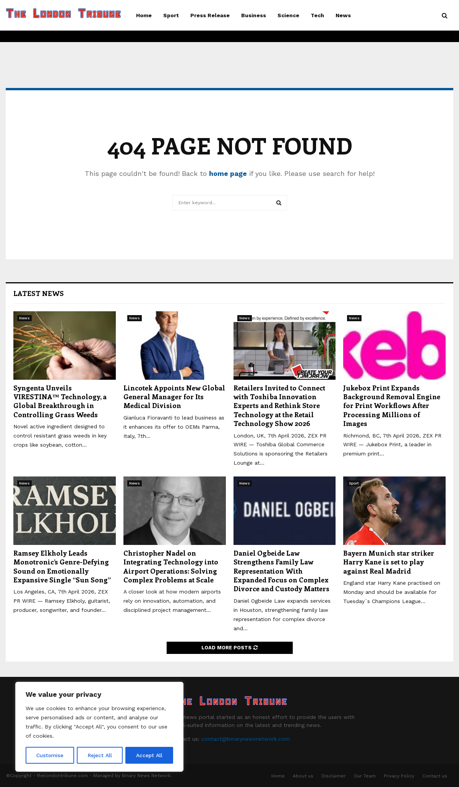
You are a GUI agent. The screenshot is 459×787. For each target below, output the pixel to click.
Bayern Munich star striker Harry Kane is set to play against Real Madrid (388, 562)
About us (303, 776)
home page (228, 173)
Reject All (100, 755)
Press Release (210, 15)
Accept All (149, 755)
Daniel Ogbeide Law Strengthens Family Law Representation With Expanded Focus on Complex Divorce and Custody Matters (281, 571)
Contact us (434, 776)
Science (288, 15)
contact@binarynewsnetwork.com (245, 739)
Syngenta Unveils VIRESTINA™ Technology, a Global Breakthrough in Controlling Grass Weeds (60, 401)
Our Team (365, 776)
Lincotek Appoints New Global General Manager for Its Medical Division (174, 396)
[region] (99, 727)
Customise (50, 755)
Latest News (38, 293)
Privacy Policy (399, 776)
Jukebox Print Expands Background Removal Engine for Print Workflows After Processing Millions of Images (391, 405)
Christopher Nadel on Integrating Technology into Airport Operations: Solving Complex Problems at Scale (170, 566)
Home (144, 15)
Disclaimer (333, 776)
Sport (171, 15)
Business (253, 15)
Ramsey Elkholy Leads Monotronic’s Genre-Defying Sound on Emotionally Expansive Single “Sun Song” (62, 566)
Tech (317, 15)
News (343, 15)
